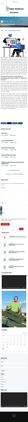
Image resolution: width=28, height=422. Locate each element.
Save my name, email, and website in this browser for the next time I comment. (13, 220)
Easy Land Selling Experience (7, 140)
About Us (2, 379)
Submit (3, 370)
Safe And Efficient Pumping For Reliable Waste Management (17, 252)
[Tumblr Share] (20, 123)
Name (2, 203)
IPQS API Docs (4, 133)
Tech (18, 21)
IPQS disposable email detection (8, 57)
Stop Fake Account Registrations (8, 147)
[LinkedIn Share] (14, 123)
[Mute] (23, 287)
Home (2, 377)
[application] (14, 282)
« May (3, 348)
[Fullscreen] (24, 287)
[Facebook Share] (3, 123)
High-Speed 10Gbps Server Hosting (8, 155)
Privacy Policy (3, 381)
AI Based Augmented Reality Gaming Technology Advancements (16, 260)
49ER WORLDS (14, 12)
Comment (3, 187)
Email (2, 207)
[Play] (3, 287)
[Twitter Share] (9, 123)
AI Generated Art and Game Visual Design (17, 236)
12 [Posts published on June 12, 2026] (17, 340)
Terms (2, 386)
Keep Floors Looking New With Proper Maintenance (16, 267)
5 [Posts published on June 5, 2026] (17, 337)
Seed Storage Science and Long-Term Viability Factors (16, 245)
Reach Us (2, 384)
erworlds (7, 21)
